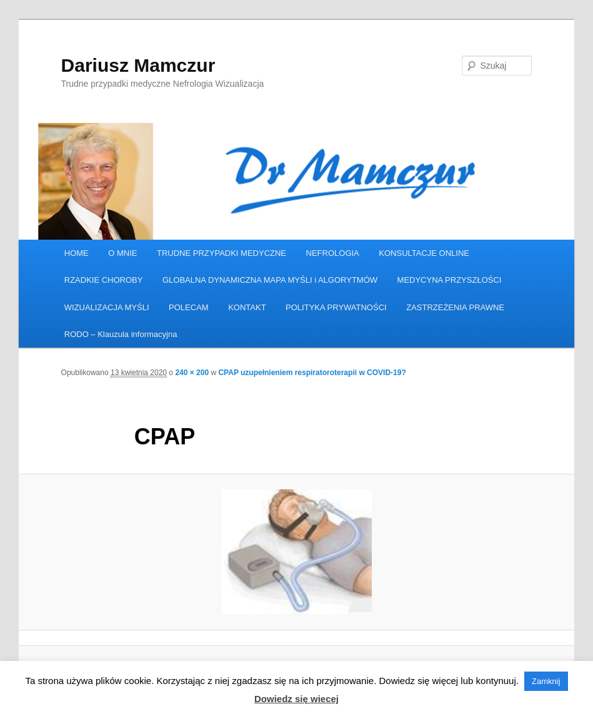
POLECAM (189, 307)
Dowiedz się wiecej (296, 698)
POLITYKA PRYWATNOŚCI (336, 307)
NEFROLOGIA (332, 253)
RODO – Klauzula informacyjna (120, 334)
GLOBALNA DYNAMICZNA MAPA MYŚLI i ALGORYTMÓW (269, 280)
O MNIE (122, 253)
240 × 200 (192, 372)
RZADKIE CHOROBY (103, 280)
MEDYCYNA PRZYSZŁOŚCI (449, 280)
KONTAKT (247, 307)
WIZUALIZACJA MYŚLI (106, 307)
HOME (76, 253)
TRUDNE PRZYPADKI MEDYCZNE (221, 253)
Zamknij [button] (546, 681)
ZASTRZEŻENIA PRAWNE (455, 307)
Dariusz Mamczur (138, 65)
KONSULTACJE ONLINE (424, 253)
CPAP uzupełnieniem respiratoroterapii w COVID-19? (312, 372)
